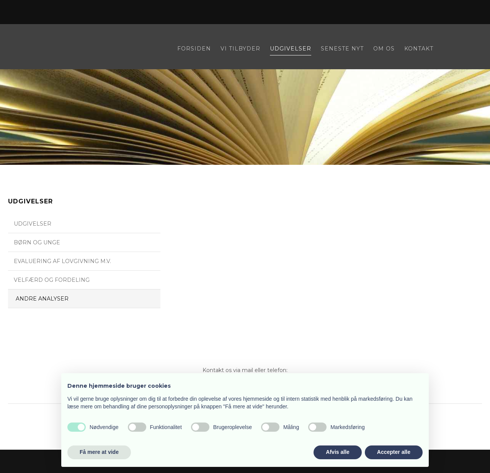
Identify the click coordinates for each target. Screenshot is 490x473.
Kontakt (418, 49)
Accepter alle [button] (393, 452)
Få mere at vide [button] (99, 452)
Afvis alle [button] (337, 452)
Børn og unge (37, 242)
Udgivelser (290, 49)
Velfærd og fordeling (52, 279)
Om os (384, 49)
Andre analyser (42, 298)
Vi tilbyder (240, 49)
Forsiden (194, 49)
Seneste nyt (342, 49)
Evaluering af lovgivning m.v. (62, 261)
